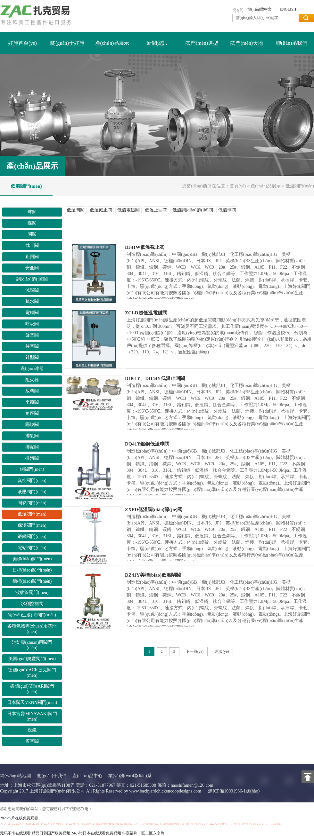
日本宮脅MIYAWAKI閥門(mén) (32, 716)
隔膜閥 (32, 424)
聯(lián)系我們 (292, 43)
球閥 (32, 211)
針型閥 (32, 357)
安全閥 (32, 267)
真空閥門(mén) (32, 480)
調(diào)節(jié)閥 (32, 279)
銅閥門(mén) (32, 469)
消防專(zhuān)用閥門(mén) (32, 645)
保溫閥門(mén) (32, 525)
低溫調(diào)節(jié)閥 (192, 210)
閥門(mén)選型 (202, 43)
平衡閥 (32, 402)
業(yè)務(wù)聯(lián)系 (130, 775)
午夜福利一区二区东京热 (143, 833)
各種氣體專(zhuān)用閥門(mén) (32, 629)
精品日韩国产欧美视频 (51, 833)
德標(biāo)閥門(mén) (32, 581)
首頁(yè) (238, 186)
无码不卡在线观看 (15, 833)
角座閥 (32, 413)
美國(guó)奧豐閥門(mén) (32, 658)
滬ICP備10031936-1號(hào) (234, 791)
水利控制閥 (32, 603)
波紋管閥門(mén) (31, 592)
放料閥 (32, 391)
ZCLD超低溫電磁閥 (146, 312)
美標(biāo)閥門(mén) (32, 558)
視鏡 (32, 730)
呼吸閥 (32, 323)
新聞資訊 (157, 43)
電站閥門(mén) (32, 547)
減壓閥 (32, 290)
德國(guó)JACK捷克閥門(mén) (32, 672)
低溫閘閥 (76, 210)
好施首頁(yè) (22, 43)
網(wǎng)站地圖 (15, 775)
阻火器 (32, 379)
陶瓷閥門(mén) (32, 503)
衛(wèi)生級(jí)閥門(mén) (32, 614)
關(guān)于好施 (67, 43)
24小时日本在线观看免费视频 (96, 833)
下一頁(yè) (194, 651)
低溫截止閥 (101, 210)
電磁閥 (32, 312)
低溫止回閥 (156, 210)
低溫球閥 (227, 210)
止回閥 (32, 256)
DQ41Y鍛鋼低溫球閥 (147, 443)
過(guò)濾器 (32, 368)
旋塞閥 (32, 335)
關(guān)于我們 (52, 775)
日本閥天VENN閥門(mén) (32, 702)
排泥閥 (32, 447)
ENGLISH (288, 9)
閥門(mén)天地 (246, 43)
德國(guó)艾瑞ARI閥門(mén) (32, 689)
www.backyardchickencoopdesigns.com (165, 791)
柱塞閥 (32, 346)
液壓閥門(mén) (32, 491)
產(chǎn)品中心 (87, 775)
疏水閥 (32, 301)
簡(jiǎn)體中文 (259, 9)
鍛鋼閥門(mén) (32, 536)
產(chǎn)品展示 (112, 43)
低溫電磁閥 (128, 210)
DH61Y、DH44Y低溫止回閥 (155, 378)
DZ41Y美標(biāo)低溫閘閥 (153, 575)
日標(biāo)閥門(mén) (32, 570)
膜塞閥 (32, 741)
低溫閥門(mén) (26, 186)
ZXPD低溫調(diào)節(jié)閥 (153, 509)
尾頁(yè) (222, 651)
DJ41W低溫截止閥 (144, 247)
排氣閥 (32, 435)
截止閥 (32, 245)
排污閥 (32, 458)
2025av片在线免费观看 (19, 818)
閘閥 (32, 234)
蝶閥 (32, 223)
